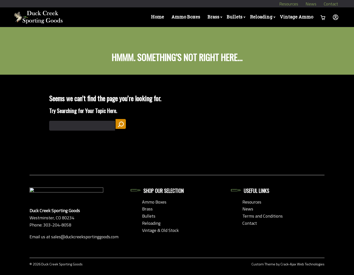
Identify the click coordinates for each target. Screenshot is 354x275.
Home (147, 17)
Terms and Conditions (262, 216)
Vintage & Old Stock (160, 230)
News (310, 3)
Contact (331, 3)
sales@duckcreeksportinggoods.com (84, 236)
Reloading (261, 17)
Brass (207, 17)
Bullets (231, 17)
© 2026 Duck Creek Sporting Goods (56, 264)
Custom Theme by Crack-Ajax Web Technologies (287, 264)
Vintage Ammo (296, 17)
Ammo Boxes (176, 17)
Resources (288, 3)
